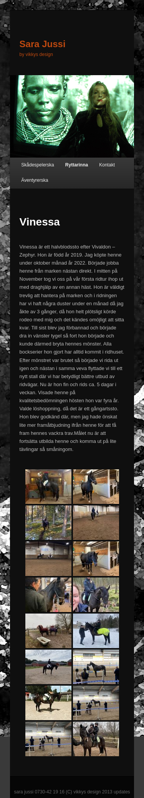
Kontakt (107, 165)
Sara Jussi (43, 44)
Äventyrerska (34, 180)
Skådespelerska (37, 165)
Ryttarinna (76, 165)
